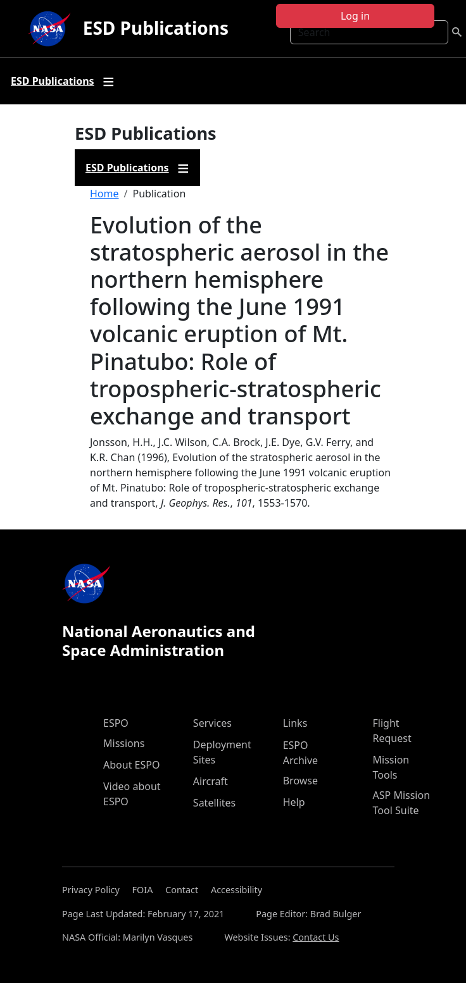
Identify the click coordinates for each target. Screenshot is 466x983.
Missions (123, 743)
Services (212, 723)
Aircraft (210, 781)
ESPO (116, 723)
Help (294, 802)
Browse (300, 781)
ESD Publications (156, 28)
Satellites (214, 803)
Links (295, 723)
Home (104, 194)
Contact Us (316, 937)
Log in (355, 16)
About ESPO (131, 765)
